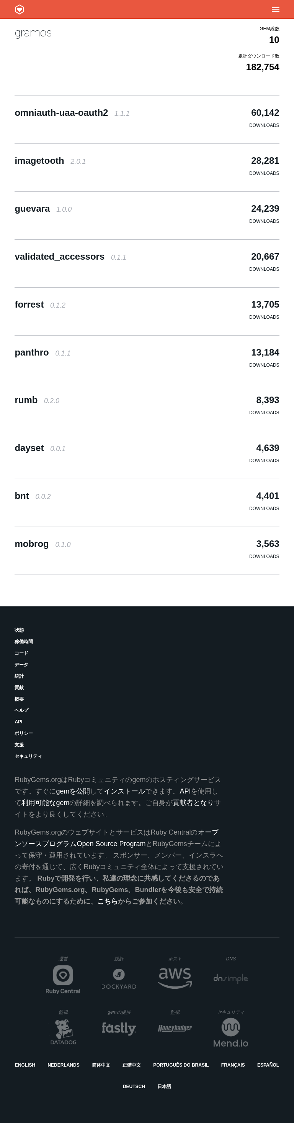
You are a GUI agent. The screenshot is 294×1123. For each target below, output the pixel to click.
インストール (124, 791)
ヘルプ (21, 710)
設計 (125, 959)
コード (21, 653)
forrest (40, 304)
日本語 (164, 1086)
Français (233, 1065)
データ (21, 664)
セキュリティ (28, 756)
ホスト (180, 959)
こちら (107, 901)
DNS (237, 959)
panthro (42, 352)
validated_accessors (70, 256)
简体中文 (101, 1065)
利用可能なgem (45, 803)
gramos (33, 32)
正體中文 (131, 1065)
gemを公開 (73, 791)
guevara (43, 208)
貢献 (19, 687)
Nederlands (63, 1065)
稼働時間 (24, 641)
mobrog (42, 543)
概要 (19, 699)
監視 (69, 1012)
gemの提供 (122, 1012)
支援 (19, 745)
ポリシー (24, 733)
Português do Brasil (181, 1065)
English (25, 1065)
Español (268, 1065)
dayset (40, 448)
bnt (33, 496)
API (18, 722)
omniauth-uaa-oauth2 (72, 112)
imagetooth (50, 160)
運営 (69, 961)
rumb (37, 400)
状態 (19, 630)
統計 (19, 676)
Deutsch (134, 1086)
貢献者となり (193, 803)
